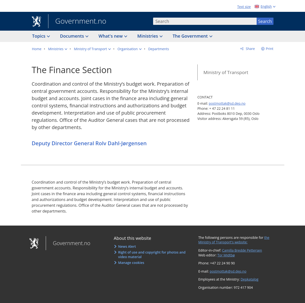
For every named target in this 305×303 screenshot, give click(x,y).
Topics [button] (39, 36)
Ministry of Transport (225, 72)
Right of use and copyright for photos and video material (152, 254)
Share (250, 48)
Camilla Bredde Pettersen (242, 250)
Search (265, 21)
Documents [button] (72, 36)
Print (269, 48)
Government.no (77, 21)
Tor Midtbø (226, 255)
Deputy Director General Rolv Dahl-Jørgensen (89, 143)
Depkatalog (249, 279)
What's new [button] (111, 36)
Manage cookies (131, 262)
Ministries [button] (148, 36)
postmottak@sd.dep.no (227, 103)
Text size (244, 6)
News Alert (127, 246)
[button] (57, 49)
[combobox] (205, 21)
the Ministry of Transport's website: (233, 240)
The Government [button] (191, 36)
